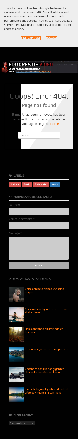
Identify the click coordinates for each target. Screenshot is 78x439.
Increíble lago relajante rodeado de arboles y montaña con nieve (47, 390)
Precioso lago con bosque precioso (47, 349)
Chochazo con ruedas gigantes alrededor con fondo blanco (44, 370)
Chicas (15, 184)
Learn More (30, 38)
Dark (27, 184)
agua (55, 184)
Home (54, 124)
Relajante (41, 184)
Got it (51, 38)
